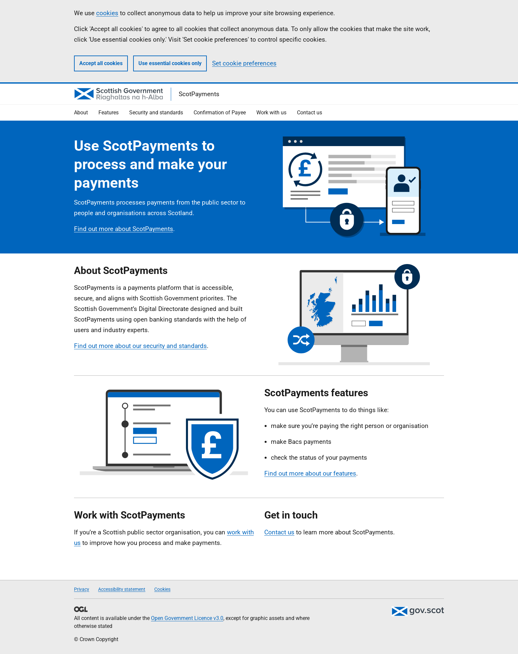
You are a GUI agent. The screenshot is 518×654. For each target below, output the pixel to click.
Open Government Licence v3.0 (187, 618)
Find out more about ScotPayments (123, 229)
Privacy (81, 589)
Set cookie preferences (244, 63)
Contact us (279, 532)
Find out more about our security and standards (140, 346)
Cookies (162, 589)
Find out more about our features (310, 473)
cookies (107, 13)
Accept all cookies (101, 63)
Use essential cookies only (170, 63)
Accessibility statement (121, 589)
